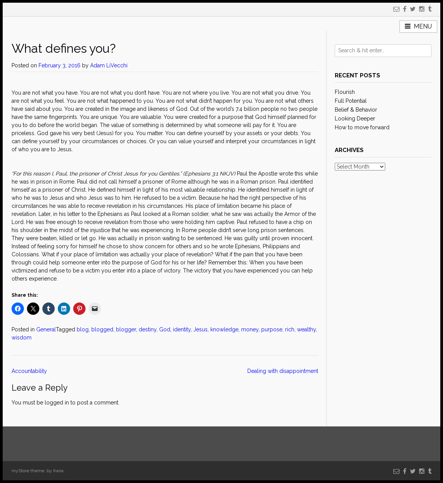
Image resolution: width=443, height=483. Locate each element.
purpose (271, 329)
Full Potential (351, 101)
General (46, 329)
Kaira (58, 470)
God (164, 329)
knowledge (224, 329)
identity (182, 329)
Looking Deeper (355, 118)
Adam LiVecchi (109, 65)
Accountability (30, 371)
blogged (102, 329)
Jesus (200, 329)
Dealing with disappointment (282, 371)
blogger (126, 329)
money (249, 329)
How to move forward (362, 127)
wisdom (22, 337)
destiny (147, 329)
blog (83, 329)
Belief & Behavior (356, 110)
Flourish (345, 92)
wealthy (306, 329)
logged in (57, 402)
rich (289, 329)
